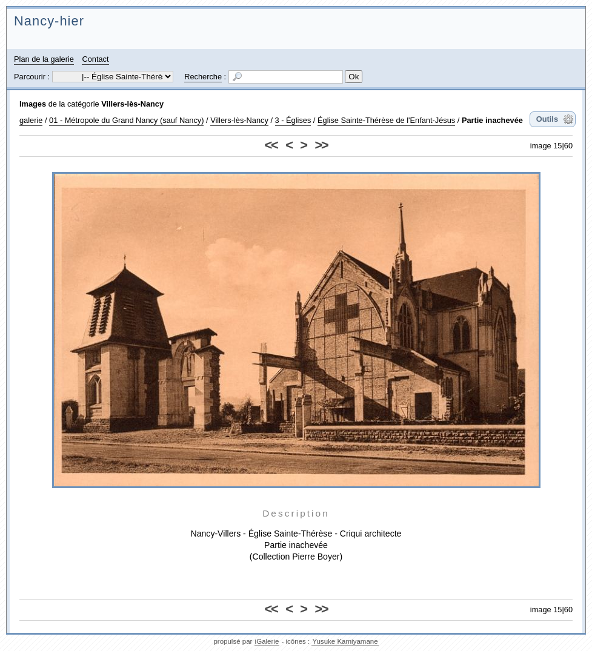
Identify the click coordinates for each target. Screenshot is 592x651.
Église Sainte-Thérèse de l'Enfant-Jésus (386, 120)
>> (320, 145)
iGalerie (267, 641)
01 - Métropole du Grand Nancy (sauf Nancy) (126, 120)
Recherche (203, 76)
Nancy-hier (49, 20)
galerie (30, 120)
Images (32, 103)
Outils (547, 119)
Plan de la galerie (44, 59)
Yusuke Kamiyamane (344, 641)
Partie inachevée (492, 120)
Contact (95, 59)
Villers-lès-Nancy (132, 103)
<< (271, 145)
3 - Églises (293, 120)
